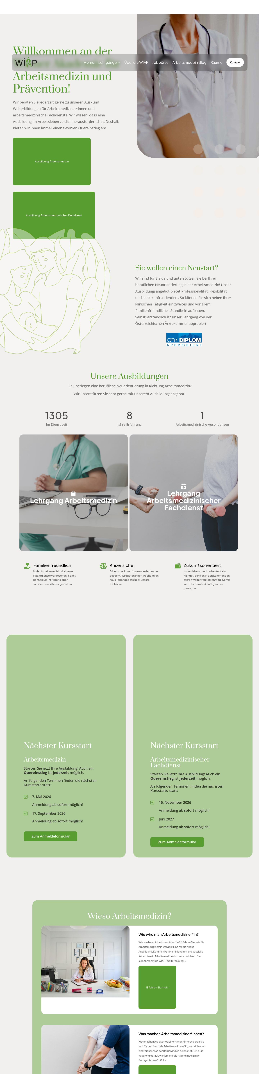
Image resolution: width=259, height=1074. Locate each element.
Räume (216, 62)
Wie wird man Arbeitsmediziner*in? (168, 920)
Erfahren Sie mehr (157, 973)
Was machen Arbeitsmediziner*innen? (171, 1019)
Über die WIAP (136, 62)
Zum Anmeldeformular (50, 821)
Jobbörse (160, 62)
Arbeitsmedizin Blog (189, 62)
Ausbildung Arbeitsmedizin (52, 147)
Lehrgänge (107, 62)
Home (89, 62)
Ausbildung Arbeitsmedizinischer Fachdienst (54, 201)
